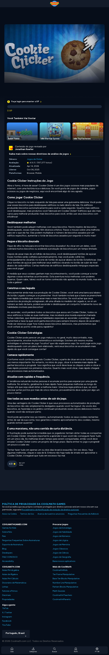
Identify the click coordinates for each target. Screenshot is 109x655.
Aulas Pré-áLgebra (10, 570)
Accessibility (8, 561)
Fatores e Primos (10, 591)
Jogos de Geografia (62, 557)
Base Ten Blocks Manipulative (66, 578)
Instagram (7, 617)
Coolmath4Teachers (62, 595)
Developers (7, 553)
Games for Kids (9, 528)
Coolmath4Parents (62, 599)
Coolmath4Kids (60, 570)
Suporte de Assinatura (12, 544)
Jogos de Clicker (34, 159)
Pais (4, 536)
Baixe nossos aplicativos (64, 561)
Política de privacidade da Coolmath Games (34, 504)
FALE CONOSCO (10, 557)
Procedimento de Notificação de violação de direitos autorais (50, 509)
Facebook (6, 621)
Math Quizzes (59, 591)
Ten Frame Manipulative (63, 574)
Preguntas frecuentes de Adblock (83, 514)
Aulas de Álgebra (10, 574)
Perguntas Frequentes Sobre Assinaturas (21, 540)
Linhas (5, 587)
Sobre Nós (7, 532)
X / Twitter (7, 612)
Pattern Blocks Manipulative (65, 587)
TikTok (5, 608)
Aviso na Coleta (9, 514)
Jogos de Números (61, 536)
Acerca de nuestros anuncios (51, 514)
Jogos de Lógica (60, 540)
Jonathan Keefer (24, 149)
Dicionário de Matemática (14, 583)
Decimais (6, 595)
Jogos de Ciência (61, 553)
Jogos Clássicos (60, 549)
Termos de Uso (27, 514)
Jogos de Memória (61, 544)
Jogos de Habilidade (62, 532)
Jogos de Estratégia (62, 528)
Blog (4, 549)
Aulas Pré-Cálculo (10, 578)
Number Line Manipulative (64, 583)
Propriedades (8, 599)
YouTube (6, 625)
